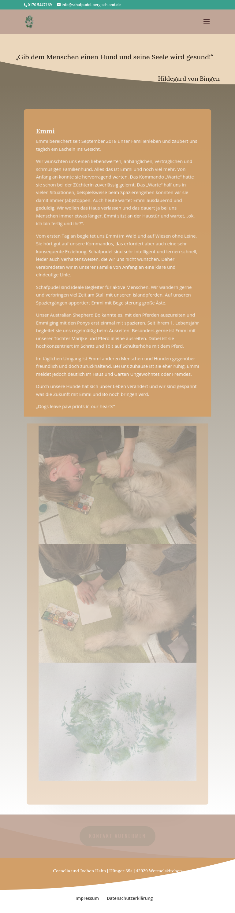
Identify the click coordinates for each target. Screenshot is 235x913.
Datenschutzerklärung (130, 898)
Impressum (87, 898)
